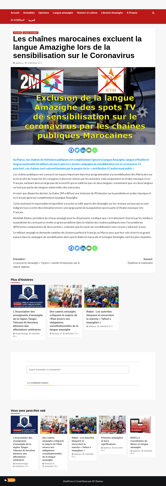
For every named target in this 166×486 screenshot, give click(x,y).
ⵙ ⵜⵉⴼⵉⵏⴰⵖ (18, 20)
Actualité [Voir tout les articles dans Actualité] (17, 33)
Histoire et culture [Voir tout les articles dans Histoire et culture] (109, 430)
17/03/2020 (32, 63)
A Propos (132, 12)
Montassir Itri (57, 334)
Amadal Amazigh (21, 334)
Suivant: (118, 261)
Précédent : (48, 263)
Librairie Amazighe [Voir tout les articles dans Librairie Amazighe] (138, 427)
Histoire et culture (87, 12)
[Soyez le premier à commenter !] (77, 370)
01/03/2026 (35, 334)
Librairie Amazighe (112, 12)
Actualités (29, 12)
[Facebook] (71, 150)
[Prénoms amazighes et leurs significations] (112, 425)
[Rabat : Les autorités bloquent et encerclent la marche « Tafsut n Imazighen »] (101, 296)
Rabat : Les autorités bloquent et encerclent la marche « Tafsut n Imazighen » (83, 444)
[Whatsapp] (94, 150)
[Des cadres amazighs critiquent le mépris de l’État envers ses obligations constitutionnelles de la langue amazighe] (65, 296)
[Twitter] (77, 150)
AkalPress (20, 63)
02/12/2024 (118, 448)
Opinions (43, 12)
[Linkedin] (83, 150)
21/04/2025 (104, 326)
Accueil (15, 12)
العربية (31, 20)
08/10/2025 (69, 334)
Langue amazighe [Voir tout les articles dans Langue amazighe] (30, 33)
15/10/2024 (148, 451)
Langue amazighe (63, 12)
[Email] (89, 150)
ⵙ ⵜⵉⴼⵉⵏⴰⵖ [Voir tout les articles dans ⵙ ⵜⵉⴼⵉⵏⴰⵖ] (136, 430)
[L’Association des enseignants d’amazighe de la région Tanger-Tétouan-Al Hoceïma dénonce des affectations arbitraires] (28, 296)
